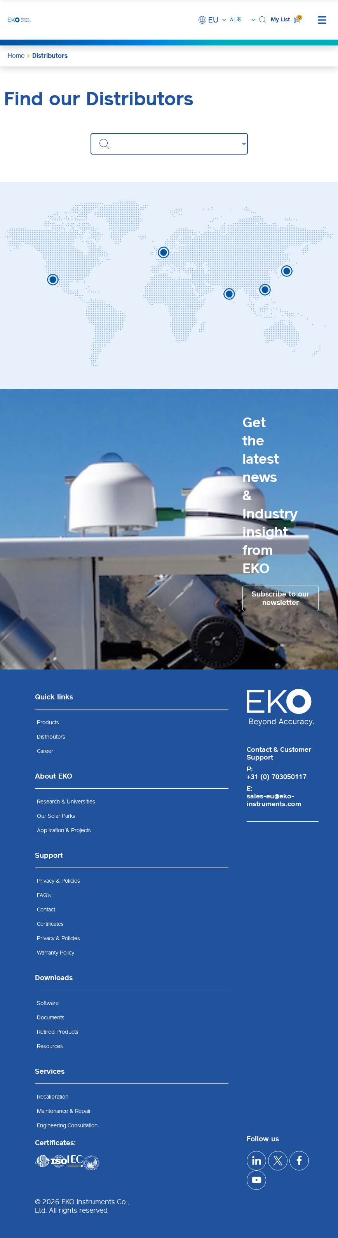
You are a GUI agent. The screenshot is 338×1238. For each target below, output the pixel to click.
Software (48, 1003)
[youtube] (256, 1180)
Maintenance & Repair (64, 1111)
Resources (50, 1046)
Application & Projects (64, 830)
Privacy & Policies (58, 881)
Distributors (51, 737)
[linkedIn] (256, 1160)
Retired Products (57, 1032)
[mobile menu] (322, 20)
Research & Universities (66, 801)
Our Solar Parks (56, 816)
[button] (263, 20)
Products (48, 722)
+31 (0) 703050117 (277, 777)
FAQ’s (44, 895)
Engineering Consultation (67, 1125)
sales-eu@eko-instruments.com (274, 800)
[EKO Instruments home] (19, 19)
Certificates (50, 924)
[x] (277, 1160)
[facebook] (299, 1160)
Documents (50, 1017)
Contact (46, 909)
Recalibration (52, 1097)
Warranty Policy (55, 952)
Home (16, 55)
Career (45, 751)
